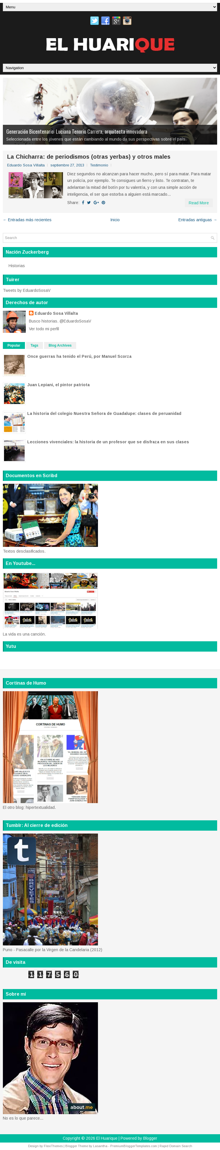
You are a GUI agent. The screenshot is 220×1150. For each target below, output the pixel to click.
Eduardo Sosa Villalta (56, 313)
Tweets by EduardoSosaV (26, 290)
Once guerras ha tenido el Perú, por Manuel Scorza (79, 356)
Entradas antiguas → (197, 219)
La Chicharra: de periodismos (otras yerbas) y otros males (88, 157)
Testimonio (99, 165)
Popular (13, 345)
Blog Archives (60, 345)
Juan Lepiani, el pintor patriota (58, 384)
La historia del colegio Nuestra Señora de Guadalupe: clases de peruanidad (104, 413)
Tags (34, 345)
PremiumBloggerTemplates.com (133, 1146)
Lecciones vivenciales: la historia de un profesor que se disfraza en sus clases (108, 442)
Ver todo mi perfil (44, 329)
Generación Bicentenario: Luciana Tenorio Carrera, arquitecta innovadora (76, 131)
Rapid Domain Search (176, 1146)
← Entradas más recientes (27, 219)
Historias (17, 265)
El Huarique (106, 1138)
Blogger (150, 1138)
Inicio (115, 219)
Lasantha (100, 1146)
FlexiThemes (53, 1146)
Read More (199, 203)
